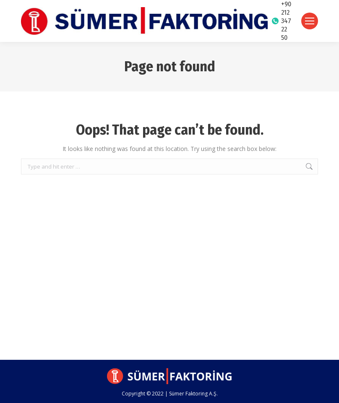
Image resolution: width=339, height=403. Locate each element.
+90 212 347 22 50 (281, 21)
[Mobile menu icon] (309, 21)
